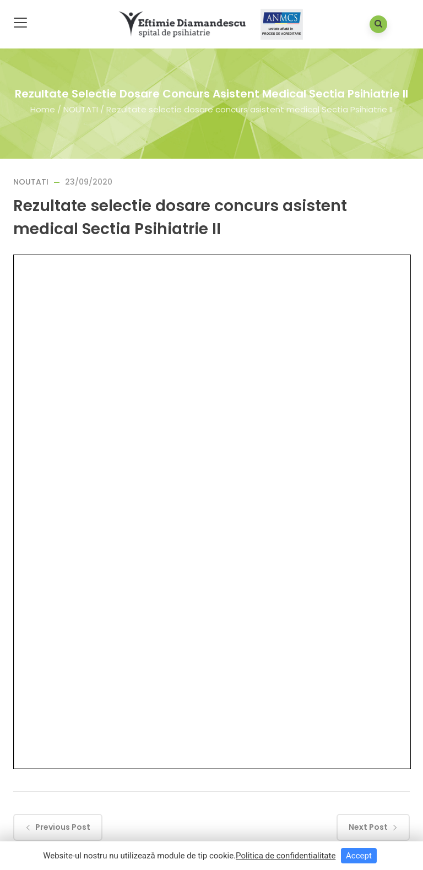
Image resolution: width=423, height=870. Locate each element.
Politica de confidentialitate (285, 856)
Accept (359, 856)
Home (42, 109)
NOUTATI (80, 109)
